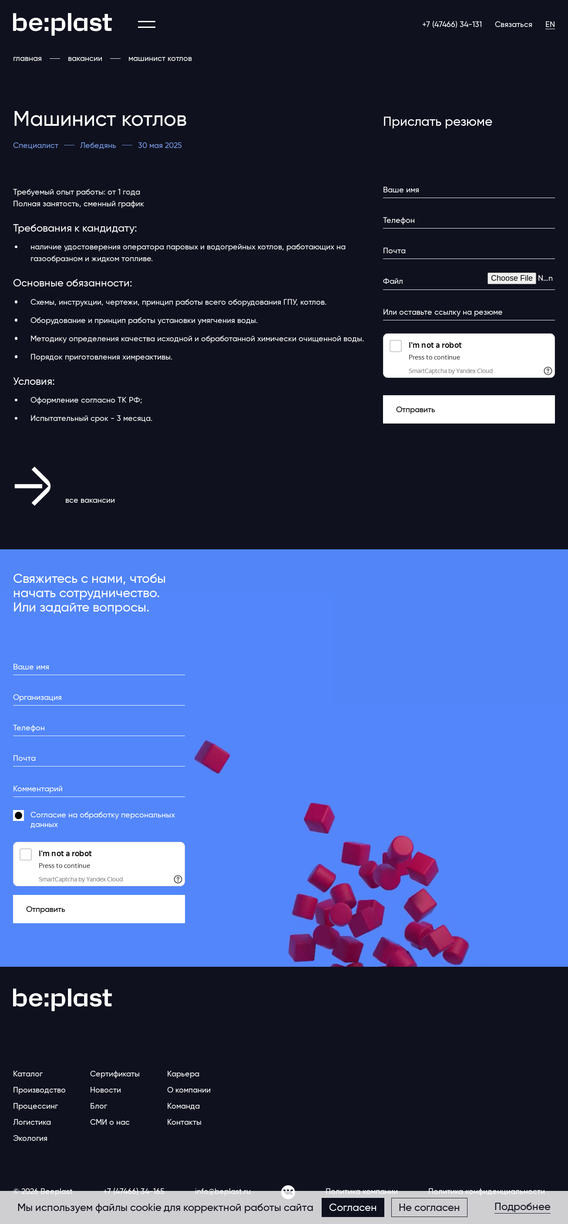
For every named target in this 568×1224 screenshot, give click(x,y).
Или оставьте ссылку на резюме (443, 311)
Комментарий (38, 788)
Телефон (399, 220)
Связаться (513, 24)
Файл (393, 281)
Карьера (183, 1073)
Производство (39, 1089)
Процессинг (35, 1105)
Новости (105, 1089)
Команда (183, 1105)
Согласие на (102, 819)
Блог (98, 1105)
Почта (394, 250)
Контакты (184, 1121)
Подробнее (522, 1207)
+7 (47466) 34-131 (452, 24)
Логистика (32, 1121)
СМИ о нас (110, 1121)
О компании (189, 1089)
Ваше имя (401, 189)
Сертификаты (115, 1073)
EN (550, 24)
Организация (37, 697)
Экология (30, 1138)
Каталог (28, 1073)
